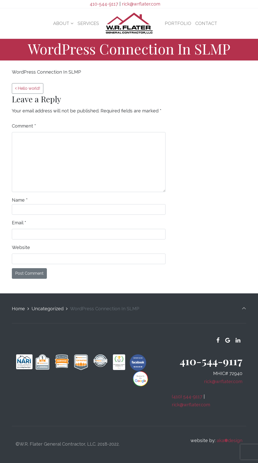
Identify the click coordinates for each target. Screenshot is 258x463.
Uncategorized (47, 308)
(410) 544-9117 (187, 396)
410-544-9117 (104, 4)
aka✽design (229, 440)
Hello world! (27, 88)
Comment (24, 126)
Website (21, 247)
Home (18, 308)
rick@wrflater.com (141, 4)
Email (19, 222)
